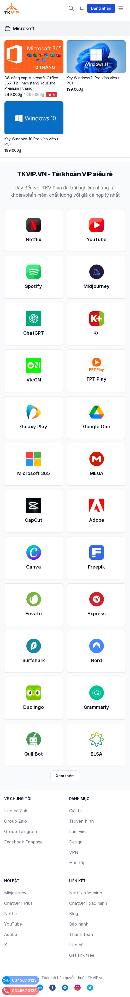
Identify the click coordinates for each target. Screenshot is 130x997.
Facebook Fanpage (23, 841)
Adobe (10, 934)
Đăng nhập (101, 8)
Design (75, 841)
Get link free (81, 955)
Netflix (11, 913)
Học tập (77, 862)
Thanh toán (81, 934)
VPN (73, 852)
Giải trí (75, 810)
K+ (7, 944)
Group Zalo (15, 821)
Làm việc (78, 831)
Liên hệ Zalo (16, 810)
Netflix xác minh (85, 892)
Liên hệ (76, 944)
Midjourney (15, 892)
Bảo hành (78, 924)
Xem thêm (65, 776)
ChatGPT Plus (18, 903)
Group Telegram (20, 831)
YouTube (13, 924)
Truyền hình (81, 821)
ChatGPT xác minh (88, 903)
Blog (73, 913)
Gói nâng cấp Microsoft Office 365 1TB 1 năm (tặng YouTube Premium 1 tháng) (31, 83)
